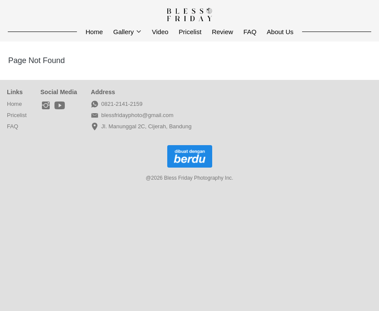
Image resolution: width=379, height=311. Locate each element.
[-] (46, 105)
